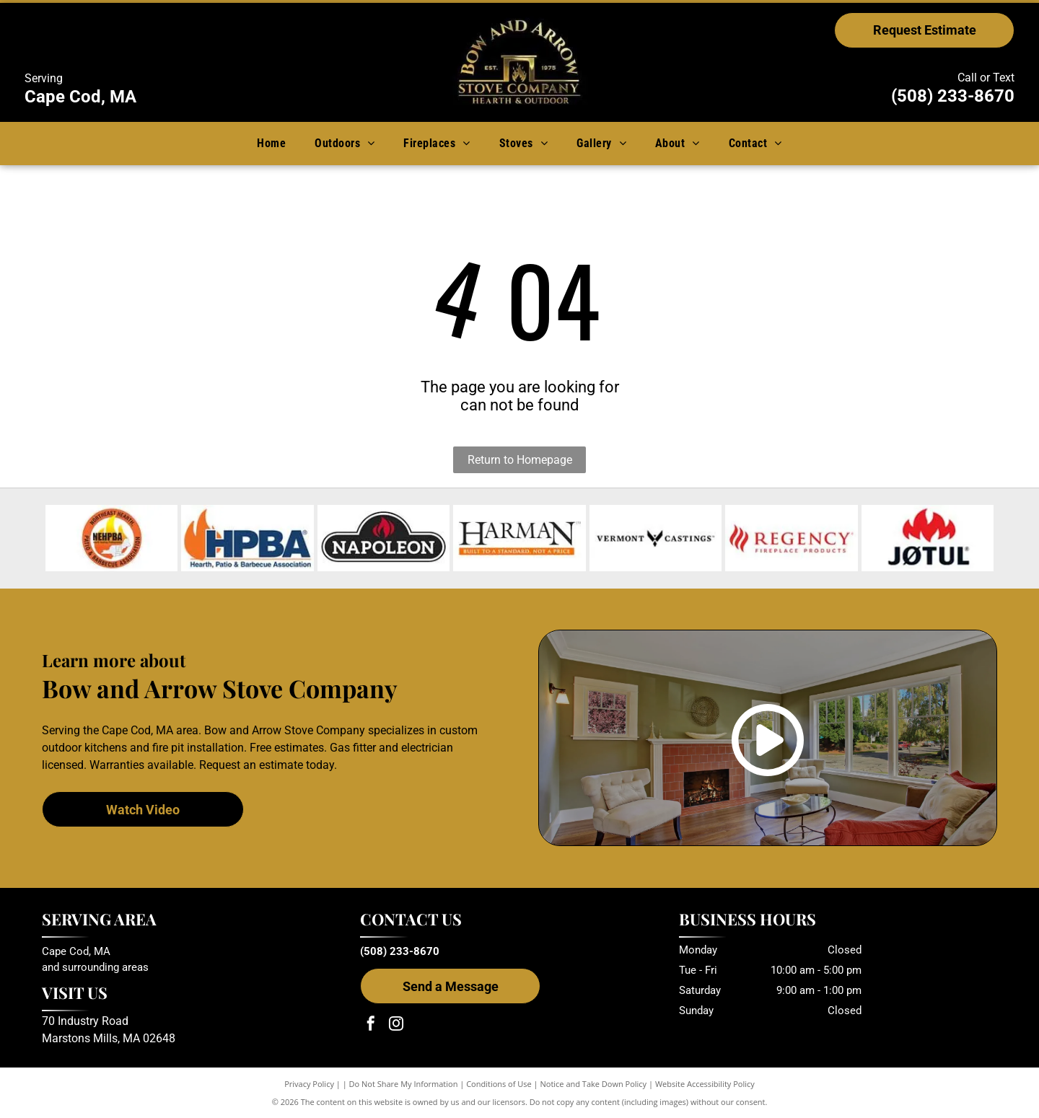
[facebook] (371, 1025)
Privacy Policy (309, 1083)
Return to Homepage (520, 460)
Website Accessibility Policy (705, 1083)
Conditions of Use (499, 1083)
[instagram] (396, 1025)
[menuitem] (271, 143)
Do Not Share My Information (403, 1083)
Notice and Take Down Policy (593, 1083)
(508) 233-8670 (952, 96)
